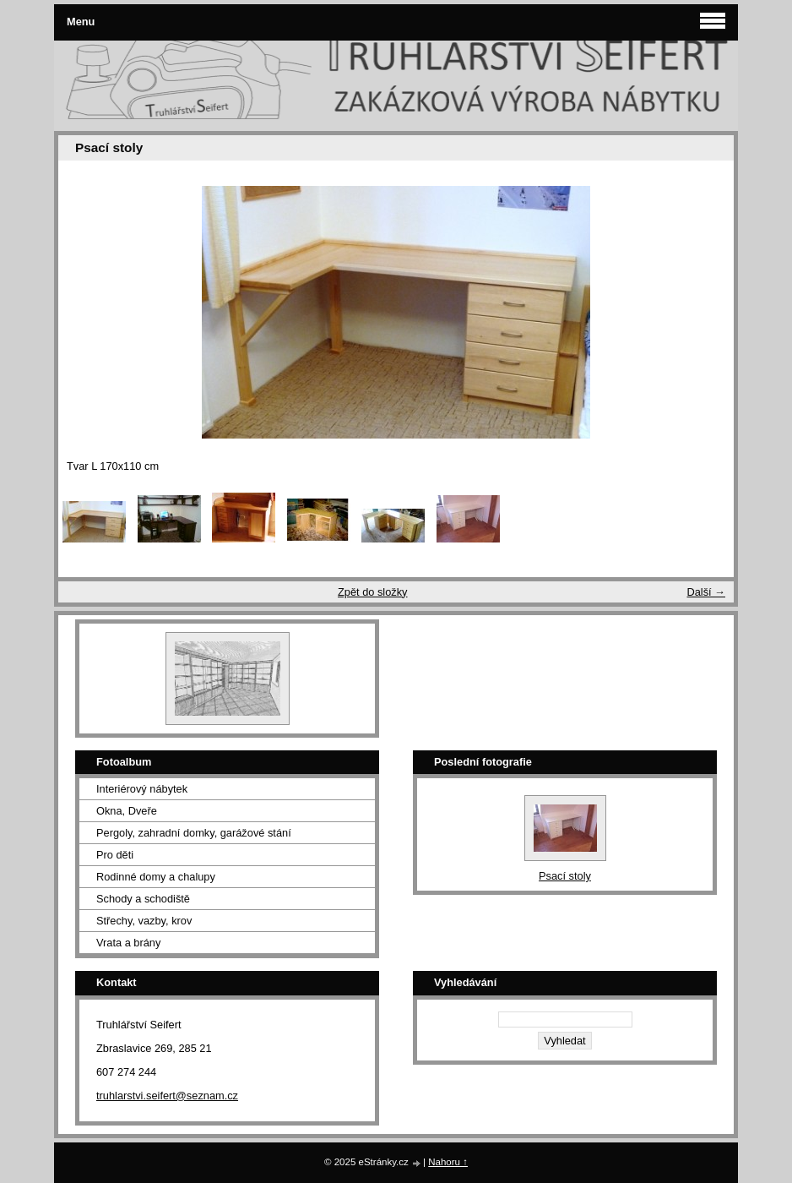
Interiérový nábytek (141, 788)
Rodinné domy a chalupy (155, 876)
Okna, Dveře (126, 810)
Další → (705, 592)
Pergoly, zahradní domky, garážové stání (193, 832)
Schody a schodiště (143, 898)
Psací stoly (565, 876)
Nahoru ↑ (448, 1162)
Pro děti (114, 854)
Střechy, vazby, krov (144, 920)
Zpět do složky (373, 592)
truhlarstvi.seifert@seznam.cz (167, 1095)
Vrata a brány (128, 942)
